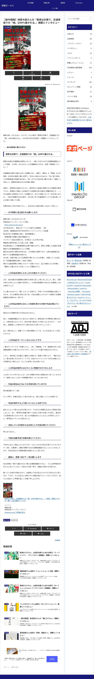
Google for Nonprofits (82, 285)
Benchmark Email (85, 279)
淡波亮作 (75, 263)
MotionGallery (73, 288)
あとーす (70, 260)
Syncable (86, 291)
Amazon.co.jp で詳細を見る (15, 507)
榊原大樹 (14, 515)
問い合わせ (77, 673)
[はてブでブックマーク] (32, 73)
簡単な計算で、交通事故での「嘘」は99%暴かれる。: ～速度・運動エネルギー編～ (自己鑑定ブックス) (32, 494)
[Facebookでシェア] (22, 73)
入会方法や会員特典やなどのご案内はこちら (79, 120)
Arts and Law (72, 279)
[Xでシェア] (12, 73)
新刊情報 (7, 515)
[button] (51, 73)
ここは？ (69, 673)
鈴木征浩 (78, 260)
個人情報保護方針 (87, 673)
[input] (79, 18)
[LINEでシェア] (42, 73)
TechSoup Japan (73, 294)
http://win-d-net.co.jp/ (13, 220)
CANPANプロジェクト (76, 282)
